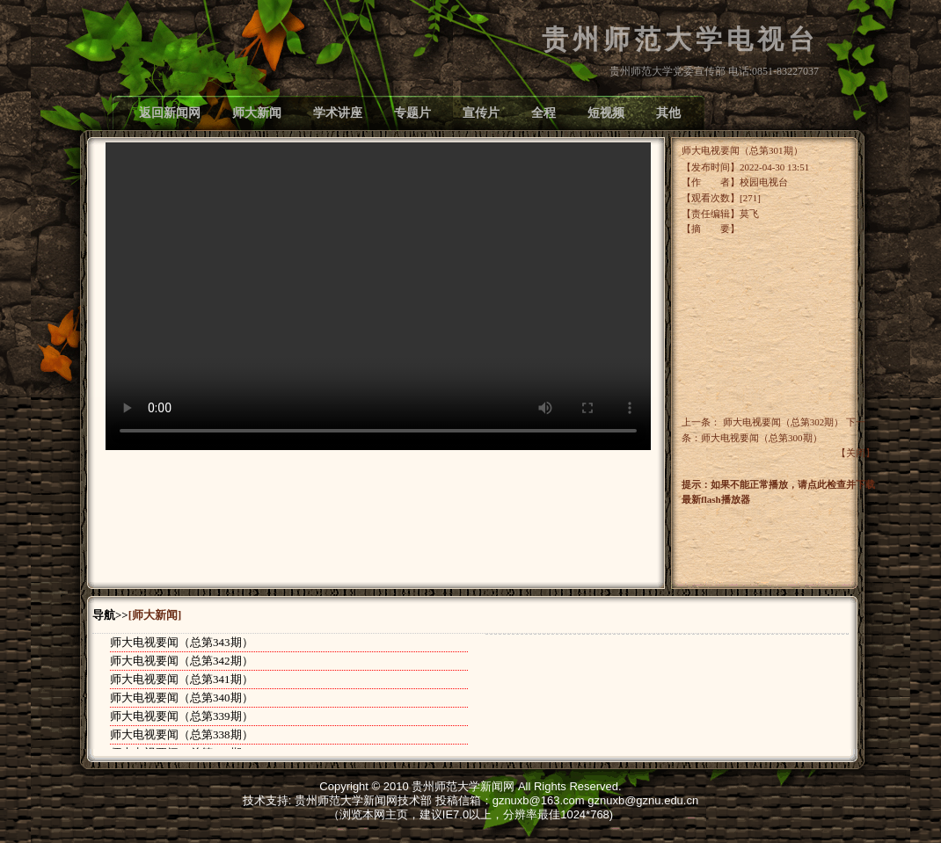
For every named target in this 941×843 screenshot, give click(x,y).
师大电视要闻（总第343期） (181, 642)
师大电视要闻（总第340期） (181, 697)
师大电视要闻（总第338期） (181, 734)
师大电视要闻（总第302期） (783, 422)
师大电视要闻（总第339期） (181, 716)
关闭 (855, 452)
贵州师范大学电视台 (680, 40)
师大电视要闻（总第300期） (761, 437)
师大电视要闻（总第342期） (181, 660)
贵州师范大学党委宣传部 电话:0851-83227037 (714, 71)
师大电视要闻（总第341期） (181, 679)
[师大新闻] (155, 615)
